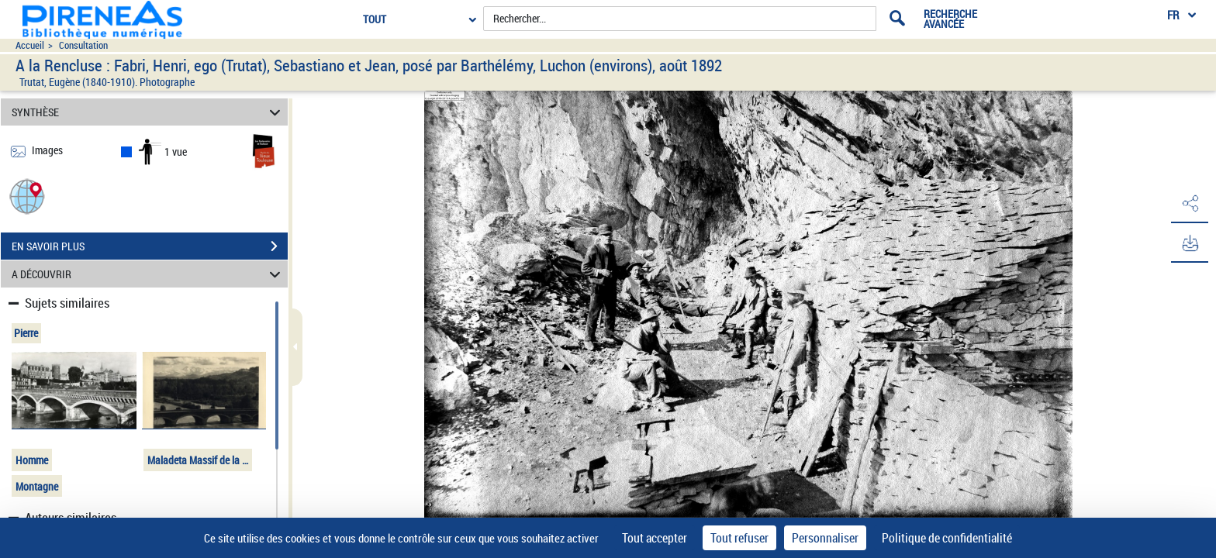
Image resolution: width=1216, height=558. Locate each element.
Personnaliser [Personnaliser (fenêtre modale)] (825, 537)
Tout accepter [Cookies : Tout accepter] (654, 537)
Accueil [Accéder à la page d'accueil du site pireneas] (30, 45)
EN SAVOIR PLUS (150, 246)
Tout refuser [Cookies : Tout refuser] (739, 537)
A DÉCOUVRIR (148, 274)
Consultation (83, 45)
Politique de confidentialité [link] (947, 537)
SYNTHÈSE (148, 112)
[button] (27, 195)
